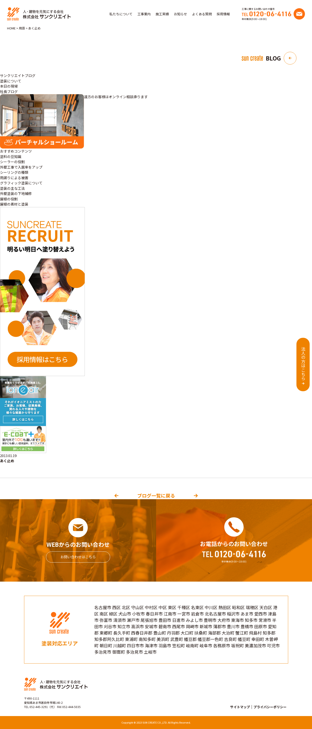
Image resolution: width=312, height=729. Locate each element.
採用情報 (223, 14)
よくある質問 (202, 14)
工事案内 (144, 14)
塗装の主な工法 (12, 188)
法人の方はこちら (303, 364)
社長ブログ (9, 91)
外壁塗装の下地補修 (16, 193)
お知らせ (180, 14)
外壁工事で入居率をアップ (21, 167)
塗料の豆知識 (10, 156)
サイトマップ (240, 707)
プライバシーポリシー (270, 707)
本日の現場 (9, 86)
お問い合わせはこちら (78, 556)
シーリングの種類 (14, 172)
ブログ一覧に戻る (156, 495)
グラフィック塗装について (21, 182)
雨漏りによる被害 (14, 177)
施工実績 (162, 14)
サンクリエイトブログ (17, 75)
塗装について (10, 80)
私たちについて (121, 14)
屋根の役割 (9, 198)
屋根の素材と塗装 (14, 204)
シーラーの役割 (12, 161)
